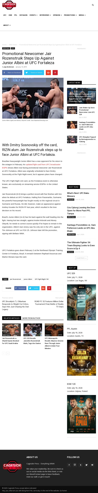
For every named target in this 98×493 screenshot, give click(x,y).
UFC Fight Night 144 (41, 279)
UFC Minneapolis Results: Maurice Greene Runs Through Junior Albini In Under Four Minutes (54, 343)
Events (34, 15)
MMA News (6, 48)
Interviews (45, 15)
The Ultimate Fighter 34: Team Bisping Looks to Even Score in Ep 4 (81, 245)
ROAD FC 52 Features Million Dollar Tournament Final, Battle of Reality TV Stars (49, 304)
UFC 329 (71, 273)
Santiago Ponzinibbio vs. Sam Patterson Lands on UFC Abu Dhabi (81, 228)
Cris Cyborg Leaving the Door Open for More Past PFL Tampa (81, 210)
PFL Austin (72, 328)
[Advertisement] (49, 36)
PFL (15, 15)
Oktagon (23, 15)
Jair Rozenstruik (15, 279)
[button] (93, 3)
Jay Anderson (9, 67)
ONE (10, 15)
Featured (71, 199)
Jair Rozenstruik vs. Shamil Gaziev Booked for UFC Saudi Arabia (10, 340)
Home (4, 45)
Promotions (70, 15)
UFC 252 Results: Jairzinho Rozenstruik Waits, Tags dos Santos (32, 340)
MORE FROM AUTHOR (31, 318)
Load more (81, 258)
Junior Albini (28, 279)
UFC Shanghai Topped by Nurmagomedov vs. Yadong (87, 139)
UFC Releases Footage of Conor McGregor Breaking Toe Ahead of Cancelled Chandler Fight (81, 97)
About (7, 25)
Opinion (57, 15)
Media (82, 15)
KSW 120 (71, 384)
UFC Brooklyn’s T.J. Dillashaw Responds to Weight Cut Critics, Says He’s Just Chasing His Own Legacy (15, 305)
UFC (4, 15)
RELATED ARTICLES (12, 318)
